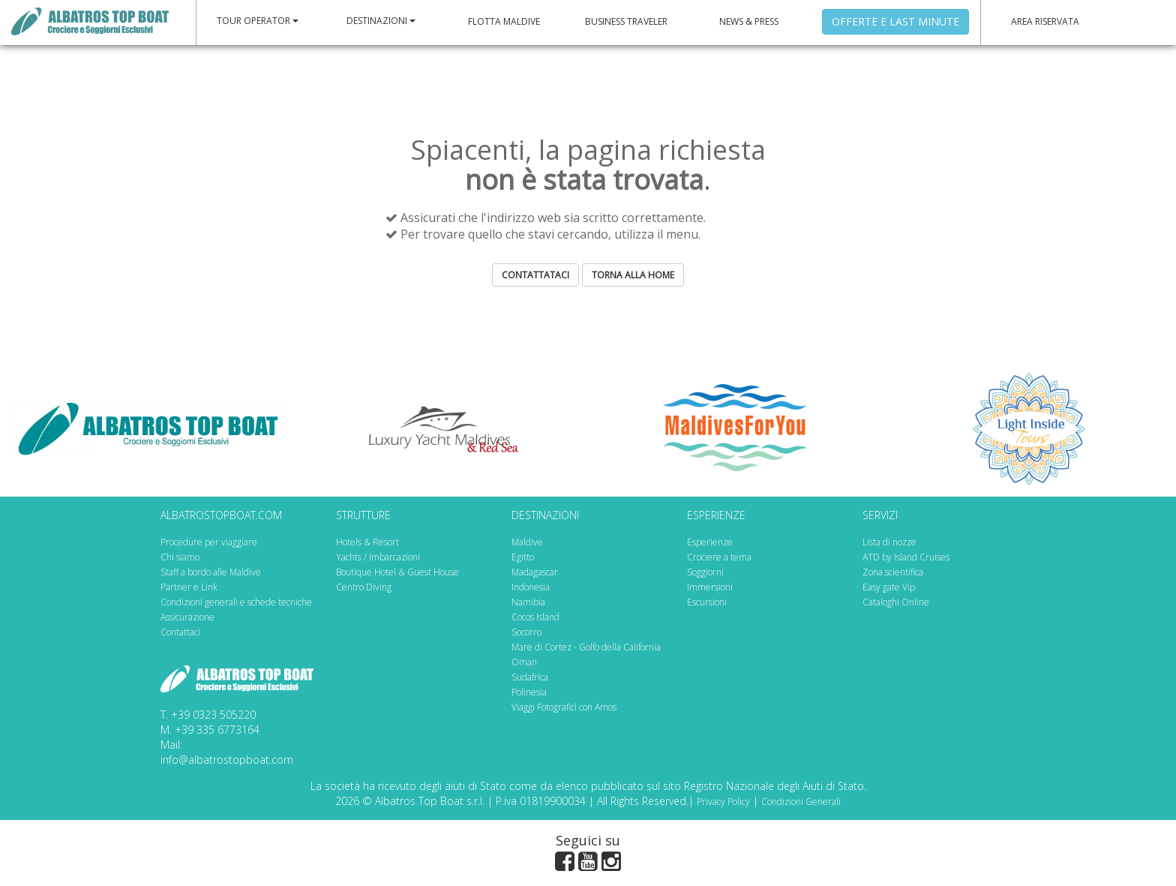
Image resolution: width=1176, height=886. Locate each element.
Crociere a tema (719, 557)
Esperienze (710, 542)
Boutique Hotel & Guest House (397, 572)
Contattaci (180, 632)
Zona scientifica (892, 572)
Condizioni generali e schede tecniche (236, 602)
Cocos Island (536, 617)
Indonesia (531, 587)
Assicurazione (187, 617)
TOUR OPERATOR (257, 20)
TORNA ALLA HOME (633, 275)
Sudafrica (530, 677)
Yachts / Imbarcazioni (378, 557)
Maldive (527, 542)
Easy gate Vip (888, 587)
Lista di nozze (889, 542)
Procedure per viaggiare (208, 542)
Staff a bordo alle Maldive (210, 572)
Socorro (527, 632)
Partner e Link (189, 587)
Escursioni (707, 602)
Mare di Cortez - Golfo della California (586, 647)
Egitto (523, 557)
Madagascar (535, 572)
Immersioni (710, 587)
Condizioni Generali (801, 801)
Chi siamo (180, 557)
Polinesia (529, 692)
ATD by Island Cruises (906, 557)
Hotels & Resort (367, 542)
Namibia (528, 602)
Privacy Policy (723, 801)
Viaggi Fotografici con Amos (564, 707)
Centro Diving (364, 587)
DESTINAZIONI (381, 20)
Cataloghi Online (895, 602)
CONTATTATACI (535, 275)
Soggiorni (705, 572)
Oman (524, 662)
